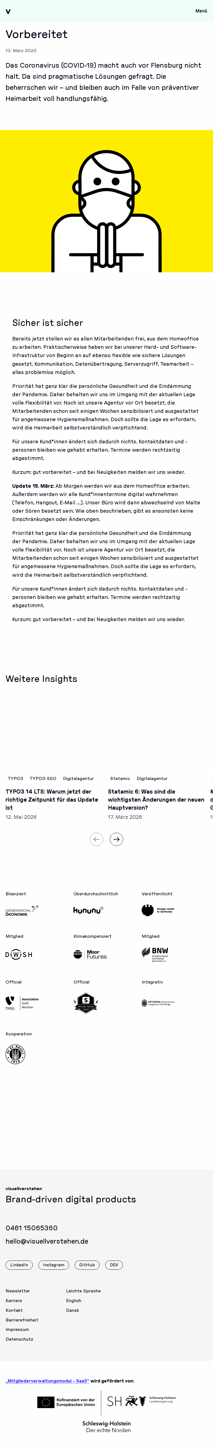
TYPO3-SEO (43, 785)
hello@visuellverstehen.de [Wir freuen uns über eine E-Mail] (47, 1248)
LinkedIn (19, 1271)
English (73, 1307)
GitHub (87, 1271)
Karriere (14, 1307)
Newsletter (18, 1297)
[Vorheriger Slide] (96, 846)
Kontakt (14, 1317)
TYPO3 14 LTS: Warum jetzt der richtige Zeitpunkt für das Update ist (52, 806)
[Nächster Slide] (116, 846)
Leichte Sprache (83, 1297)
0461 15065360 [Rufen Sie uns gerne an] (32, 1235)
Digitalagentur (78, 785)
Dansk (72, 1317)
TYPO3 (15, 785)
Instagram (53, 1271)
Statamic (120, 785)
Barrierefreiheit (22, 1327)
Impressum (17, 1336)
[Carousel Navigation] (106, 843)
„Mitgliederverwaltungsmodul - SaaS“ (47, 1381)
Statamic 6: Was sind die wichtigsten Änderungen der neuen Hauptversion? (156, 806)
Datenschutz (19, 1346)
